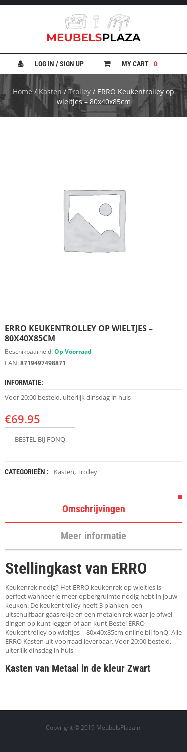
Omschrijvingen (93, 509)
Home (22, 91)
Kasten (50, 91)
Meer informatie (93, 536)
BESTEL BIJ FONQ (40, 439)
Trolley (79, 91)
